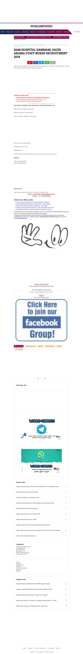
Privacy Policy (20, 565)
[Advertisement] (41, 11)
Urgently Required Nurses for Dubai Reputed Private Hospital (33, 525)
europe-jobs (19, 548)
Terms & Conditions (21, 568)
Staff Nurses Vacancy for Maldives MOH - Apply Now (31, 606)
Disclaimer (59, 32)
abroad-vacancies (20, 44)
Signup (18, 571)
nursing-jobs (42, 44)
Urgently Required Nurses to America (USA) (28, 514)
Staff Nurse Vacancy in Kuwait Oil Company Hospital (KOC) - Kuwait (36, 600)
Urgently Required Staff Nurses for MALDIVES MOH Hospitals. (32, 98)
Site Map (66, 32)
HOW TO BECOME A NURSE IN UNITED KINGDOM (28, 101)
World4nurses (45, 297)
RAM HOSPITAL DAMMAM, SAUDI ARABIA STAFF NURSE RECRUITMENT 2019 (41, 53)
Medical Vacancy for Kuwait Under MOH (14, 36)
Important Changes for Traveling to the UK (40, 36)
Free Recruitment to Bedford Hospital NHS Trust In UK (30, 99)
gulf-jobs (26, 44)
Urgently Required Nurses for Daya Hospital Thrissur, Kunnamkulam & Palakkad (38, 530)
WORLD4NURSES (41, 26)
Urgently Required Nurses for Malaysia (26, 508)
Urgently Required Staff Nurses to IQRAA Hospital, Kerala (33, 584)
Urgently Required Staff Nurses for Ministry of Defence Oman (34, 589)
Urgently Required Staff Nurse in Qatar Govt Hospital (31, 595)
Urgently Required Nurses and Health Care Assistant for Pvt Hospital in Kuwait (37, 487)
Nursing (37, 44)
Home (15, 44)
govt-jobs (18, 549)
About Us (18, 564)
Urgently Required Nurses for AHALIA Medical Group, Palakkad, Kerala (35, 503)
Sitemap (18, 567)
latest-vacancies (32, 44)
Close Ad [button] (75, 21)
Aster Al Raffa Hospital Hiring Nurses (26, 536)
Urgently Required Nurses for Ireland (26, 519)
